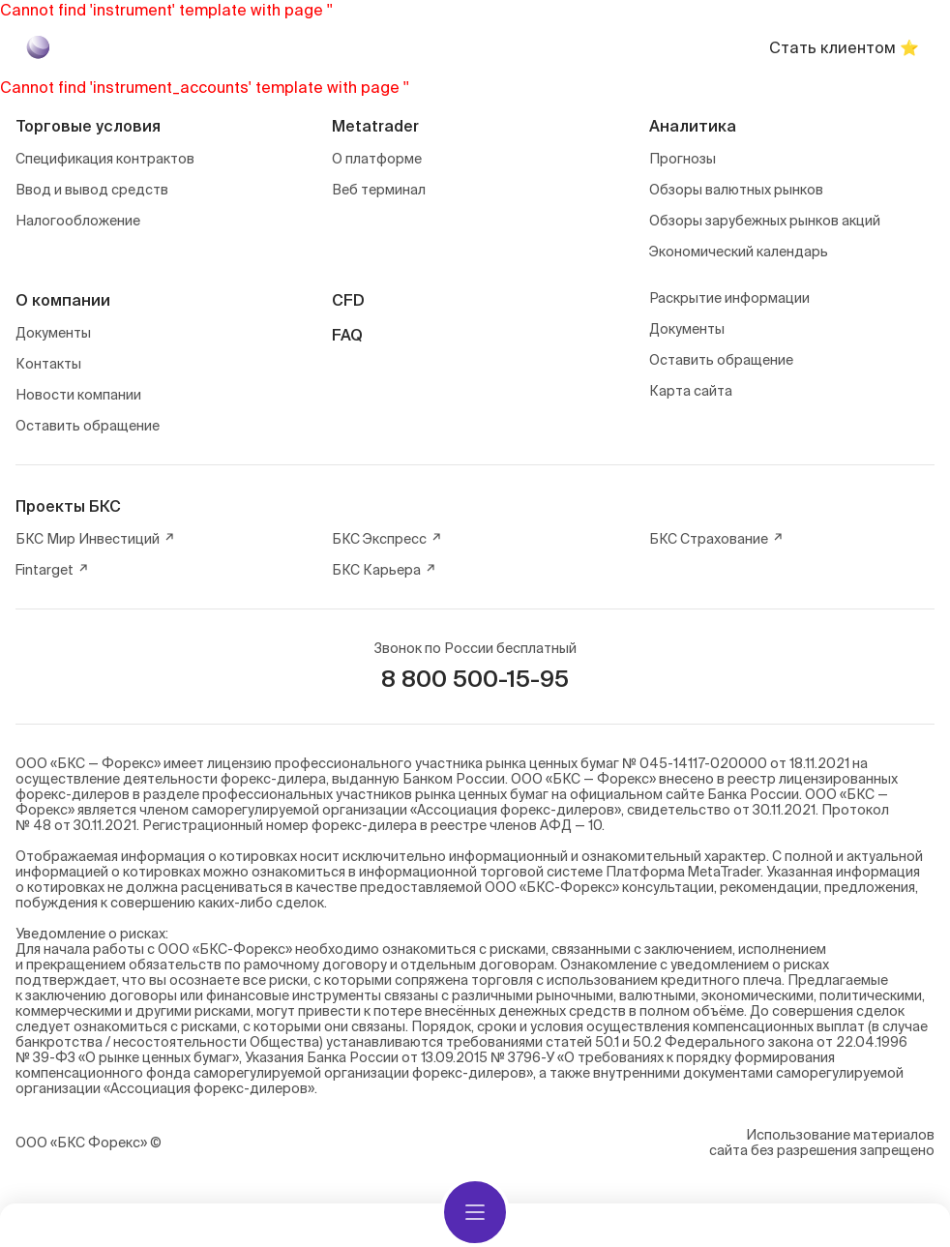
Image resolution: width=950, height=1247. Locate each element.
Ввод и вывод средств (91, 189)
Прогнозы (682, 158)
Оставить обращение (87, 425)
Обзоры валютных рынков (736, 189)
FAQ (347, 334)
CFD (348, 300)
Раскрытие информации (729, 298)
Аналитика (692, 125)
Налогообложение (77, 220)
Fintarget (52, 570)
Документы (53, 333)
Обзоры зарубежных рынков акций (764, 220)
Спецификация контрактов (104, 158)
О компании (62, 300)
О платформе (377, 158)
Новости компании (78, 394)
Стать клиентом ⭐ (844, 47)
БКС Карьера (384, 570)
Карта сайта (690, 391)
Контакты (48, 363)
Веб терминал (379, 189)
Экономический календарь (738, 251)
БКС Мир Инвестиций (95, 539)
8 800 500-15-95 (475, 679)
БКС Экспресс (387, 539)
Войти (689, 47)
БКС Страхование (716, 539)
